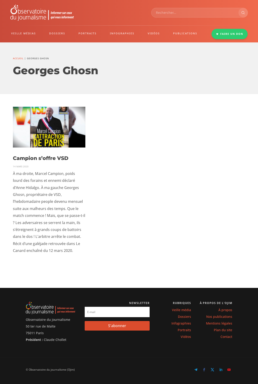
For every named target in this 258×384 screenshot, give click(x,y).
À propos (225, 310)
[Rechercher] (243, 12)
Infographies (181, 323)
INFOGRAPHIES (122, 33)
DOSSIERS (57, 33)
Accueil (18, 58)
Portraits (184, 330)
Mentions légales (219, 323)
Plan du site (223, 330)
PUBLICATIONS (185, 33)
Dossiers (184, 316)
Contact (226, 336)
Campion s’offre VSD (40, 158)
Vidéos (186, 336)
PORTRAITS (87, 33)
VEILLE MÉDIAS (23, 33)
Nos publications (219, 316)
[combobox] (194, 12)
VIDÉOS (154, 33)
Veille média (181, 310)
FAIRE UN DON (229, 33)
